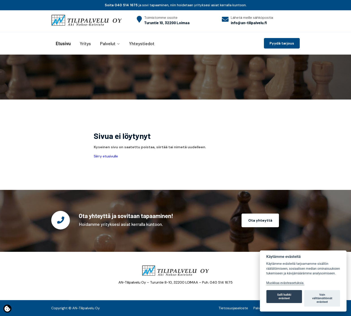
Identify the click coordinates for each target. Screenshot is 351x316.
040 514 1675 (221, 282)
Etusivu (63, 43)
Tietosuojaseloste (233, 308)
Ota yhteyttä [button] (260, 220)
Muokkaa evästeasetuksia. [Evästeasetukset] (285, 283)
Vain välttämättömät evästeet (322, 298)
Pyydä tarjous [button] (282, 43)
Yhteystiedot (141, 43)
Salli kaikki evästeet (284, 296)
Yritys (85, 43)
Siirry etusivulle (106, 156)
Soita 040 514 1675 (121, 5)
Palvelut (108, 43)
